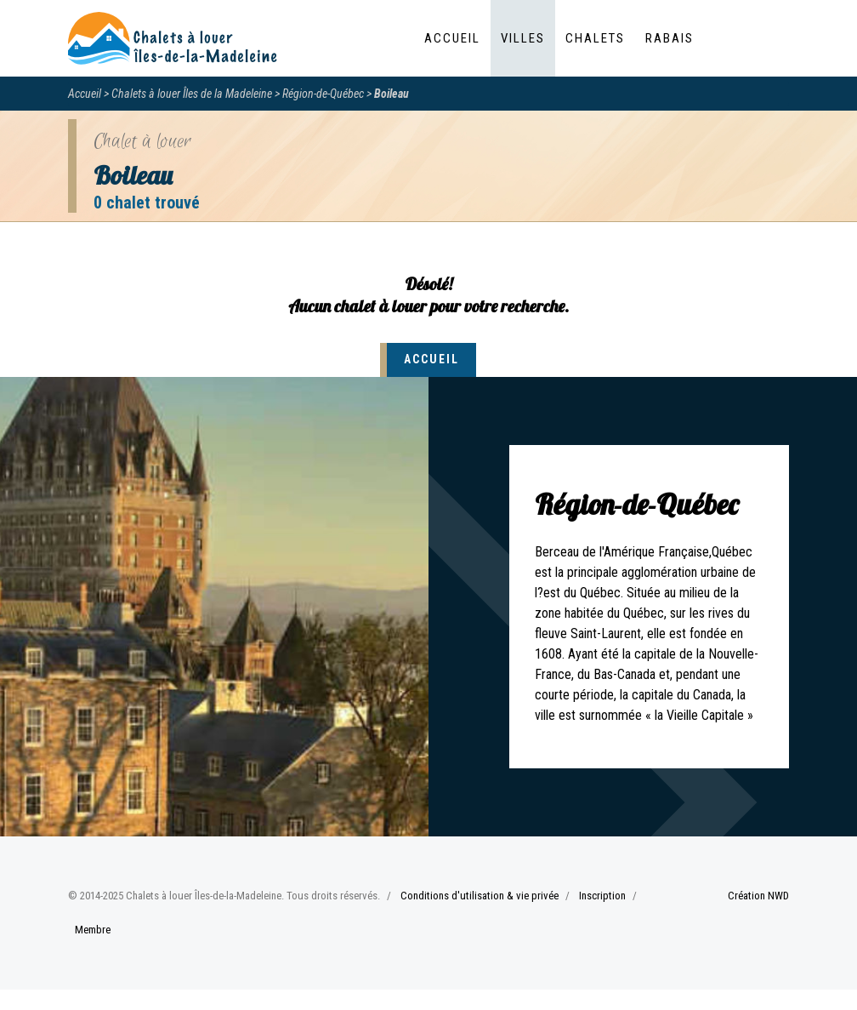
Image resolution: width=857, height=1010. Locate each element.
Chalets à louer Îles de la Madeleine (191, 93)
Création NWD (758, 895)
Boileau (391, 93)
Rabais (669, 38)
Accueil (452, 38)
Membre (93, 929)
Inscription (602, 895)
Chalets (595, 38)
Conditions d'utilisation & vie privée (479, 895)
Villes (523, 38)
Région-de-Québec (323, 93)
